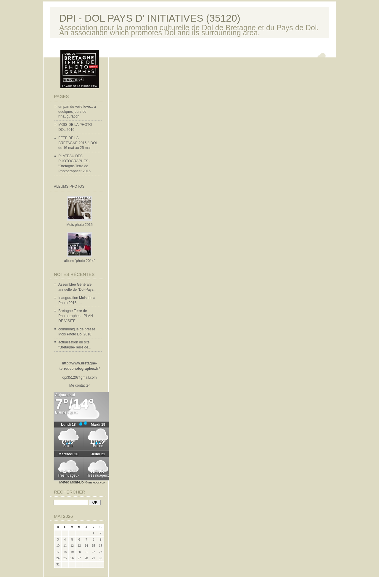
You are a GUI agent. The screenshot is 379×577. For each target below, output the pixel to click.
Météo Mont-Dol (71, 482)
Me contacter (79, 385)
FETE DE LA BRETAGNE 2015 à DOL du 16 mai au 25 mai (78, 143)
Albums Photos (69, 186)
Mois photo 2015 (79, 225)
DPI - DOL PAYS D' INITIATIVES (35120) (149, 18)
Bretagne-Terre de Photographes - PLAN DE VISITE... (75, 316)
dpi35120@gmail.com (79, 377)
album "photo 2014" (79, 261)
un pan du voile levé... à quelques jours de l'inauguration (77, 112)
